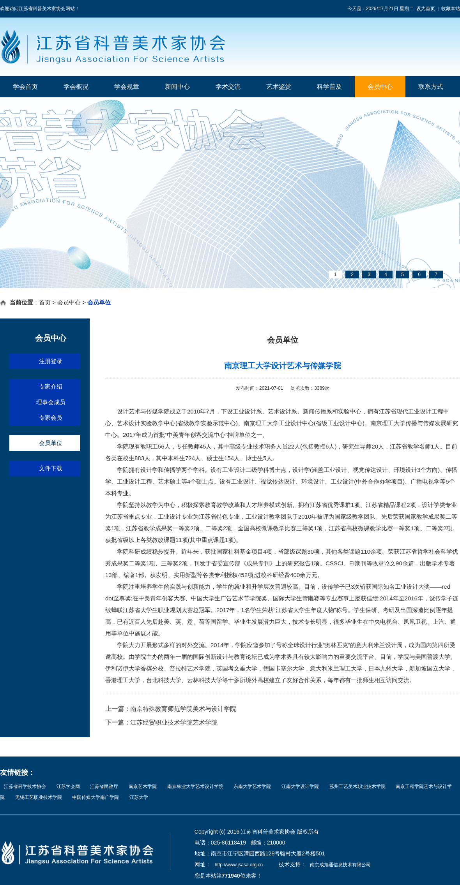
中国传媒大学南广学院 (95, 797)
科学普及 (329, 86)
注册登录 (50, 361)
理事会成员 (50, 402)
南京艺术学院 (143, 786)
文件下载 (50, 468)
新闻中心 (177, 86)
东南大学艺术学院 (252, 786)
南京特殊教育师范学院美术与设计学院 (183, 709)
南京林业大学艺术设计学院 (195, 786)
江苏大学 (138, 797)
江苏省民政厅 (104, 786)
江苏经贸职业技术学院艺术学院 (174, 722)
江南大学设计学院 (300, 786)
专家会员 (50, 417)
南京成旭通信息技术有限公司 (340, 864)
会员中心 (380, 86)
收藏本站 (450, 8)
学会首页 (25, 86)
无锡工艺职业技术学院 (38, 797)
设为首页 (425, 8)
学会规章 (126, 86)
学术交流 (228, 86)
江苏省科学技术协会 (25, 786)
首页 (45, 302)
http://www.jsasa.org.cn (239, 864)
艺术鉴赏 (278, 86)
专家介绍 (50, 386)
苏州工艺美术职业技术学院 (357, 786)
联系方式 (430, 86)
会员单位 (50, 443)
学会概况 (76, 86)
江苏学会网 (68, 786)
